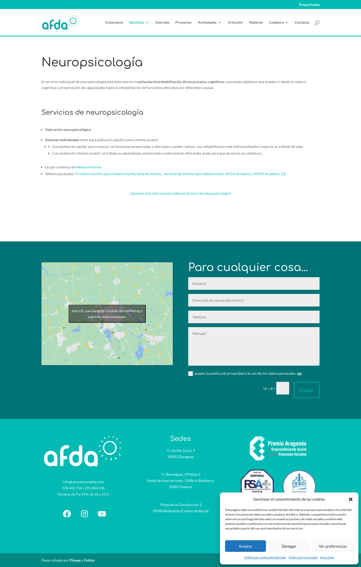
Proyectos (183, 22)
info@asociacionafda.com (83, 482)
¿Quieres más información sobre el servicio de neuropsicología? (180, 193)
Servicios (136, 22)
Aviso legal (327, 557)
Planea (75, 560)
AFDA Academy (238, 174)
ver (299, 373)
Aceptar (245, 546)
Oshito (89, 560)
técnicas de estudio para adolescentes (194, 174)
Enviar (306, 390)
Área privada (309, 5)
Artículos (235, 22)
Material (256, 22)
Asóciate (162, 22)
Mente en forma (88, 167)
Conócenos (114, 22)
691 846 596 (95, 488)
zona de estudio (149, 174)
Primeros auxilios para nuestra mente (105, 174)
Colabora (276, 22)
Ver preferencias (333, 546)
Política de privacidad (303, 557)
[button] (350, 499)
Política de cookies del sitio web (265, 557)
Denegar (289, 546)
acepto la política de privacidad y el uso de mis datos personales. (245, 373)
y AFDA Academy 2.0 (268, 174)
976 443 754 (72, 488)
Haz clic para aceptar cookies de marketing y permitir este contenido (107, 314)
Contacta (302, 22)
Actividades (207, 22)
